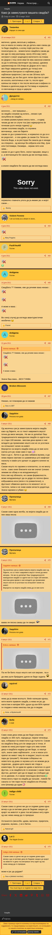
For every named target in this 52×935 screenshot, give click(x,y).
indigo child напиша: (11, 852)
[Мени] (4, 3)
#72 (49, 694)
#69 (49, 507)
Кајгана (6, 919)
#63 (49, 226)
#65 (49, 283)
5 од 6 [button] (27, 21)
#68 (49, 424)
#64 (49, 256)
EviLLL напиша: (9, 645)
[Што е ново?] (43, 3)
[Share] (45, 37)
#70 (49, 560)
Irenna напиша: (9, 349)
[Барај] (48, 3)
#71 (49, 640)
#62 (49, 106)
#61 (49, 37)
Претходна (15, 21)
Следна (38, 21)
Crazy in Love (9, 16)
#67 (49, 396)
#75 (49, 847)
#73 (49, 730)
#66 (49, 343)
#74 (49, 802)
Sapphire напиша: (10, 566)
